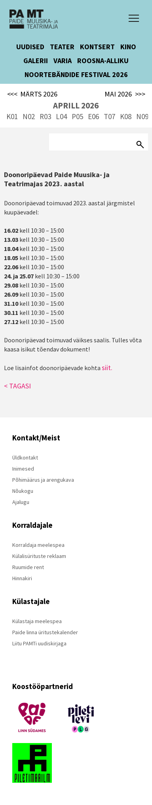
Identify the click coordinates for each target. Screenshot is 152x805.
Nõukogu (22, 490)
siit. (107, 367)
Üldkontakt (25, 457)
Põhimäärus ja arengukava (43, 479)
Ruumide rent (28, 567)
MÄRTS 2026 (32, 94)
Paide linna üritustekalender (45, 632)
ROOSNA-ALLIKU (103, 60)
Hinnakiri (22, 578)
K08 (125, 116)
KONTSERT (97, 46)
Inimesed (23, 468)
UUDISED (30, 46)
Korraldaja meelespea (38, 544)
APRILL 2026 (76, 105)
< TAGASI (17, 385)
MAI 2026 (124, 94)
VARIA (62, 60)
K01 (12, 116)
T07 (109, 116)
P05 (77, 116)
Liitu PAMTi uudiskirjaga (39, 643)
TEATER (62, 46)
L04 (61, 116)
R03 (45, 116)
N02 (29, 116)
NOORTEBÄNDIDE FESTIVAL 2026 (76, 74)
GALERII (35, 60)
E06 (93, 116)
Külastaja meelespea (37, 621)
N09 (142, 116)
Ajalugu (20, 502)
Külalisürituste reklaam (39, 556)
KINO (128, 46)
